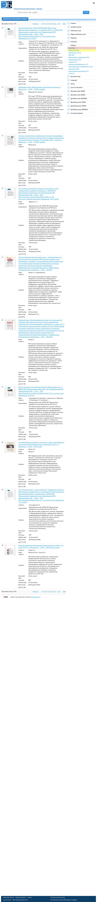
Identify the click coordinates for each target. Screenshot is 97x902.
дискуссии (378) (73, 50)
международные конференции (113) (80, 66)
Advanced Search (8, 897)
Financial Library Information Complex (64, 900)
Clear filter (71, 48)
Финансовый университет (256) (78, 57)
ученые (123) (72, 62)
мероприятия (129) (74, 60)
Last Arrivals (7, 900)
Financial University (58, 897)
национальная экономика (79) (78, 71)
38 (59, 24)
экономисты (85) (73, 69)
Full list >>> (71, 73)
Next (64, 24)
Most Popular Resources (20, 900)
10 (53, 24)
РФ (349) (71, 55)
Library (29, 897)
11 (55, 24)
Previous (35, 24)
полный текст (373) (74, 53)
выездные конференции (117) (78, 64)
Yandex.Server (36, 597)
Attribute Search (20, 897)
